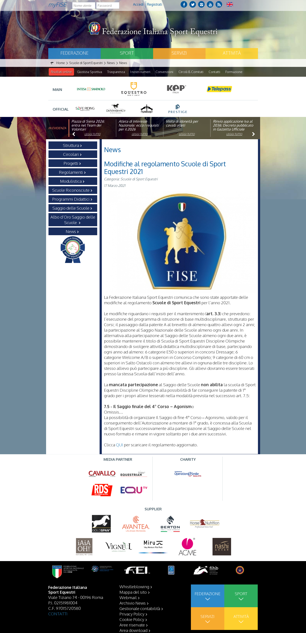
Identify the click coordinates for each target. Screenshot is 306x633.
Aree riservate (132, 624)
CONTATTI (57, 613)
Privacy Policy (131, 613)
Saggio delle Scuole (70, 208)
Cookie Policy (131, 619)
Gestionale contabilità (139, 608)
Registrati (154, 4)
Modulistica (71, 181)
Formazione (233, 72)
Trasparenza (116, 72)
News (71, 231)
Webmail (128, 597)
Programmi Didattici (71, 199)
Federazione (74, 53)
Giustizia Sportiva (89, 72)
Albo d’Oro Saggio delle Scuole (72, 219)
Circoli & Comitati (190, 72)
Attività (232, 53)
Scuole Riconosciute (71, 190)
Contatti (214, 72)
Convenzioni (164, 72)
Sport (127, 53)
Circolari (71, 154)
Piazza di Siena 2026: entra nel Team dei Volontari (88, 125)
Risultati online (61, 72)
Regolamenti (71, 172)
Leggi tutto (92, 134)
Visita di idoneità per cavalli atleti (182, 123)
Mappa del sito (133, 592)
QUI (119, 444)
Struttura (71, 145)
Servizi (179, 53)
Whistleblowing (134, 586)
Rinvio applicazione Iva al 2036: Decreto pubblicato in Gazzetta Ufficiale (233, 125)
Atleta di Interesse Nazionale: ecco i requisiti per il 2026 (139, 125)
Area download (133, 630)
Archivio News (132, 602)
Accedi (138, 4)
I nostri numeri (140, 72)
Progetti (71, 163)
